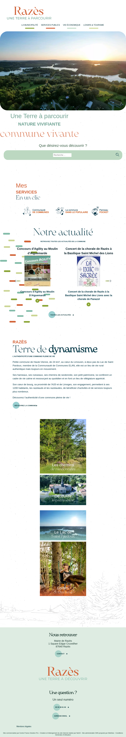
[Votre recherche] (62, 155)
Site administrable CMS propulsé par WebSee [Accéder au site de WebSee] (98, 733)
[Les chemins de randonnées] (63, 446)
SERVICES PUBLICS (50, 25)
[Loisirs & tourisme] (63, 569)
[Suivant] (116, 281)
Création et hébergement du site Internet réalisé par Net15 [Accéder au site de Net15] (60, 733)
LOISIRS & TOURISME (93, 25)
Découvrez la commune (25, 405)
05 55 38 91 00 (60, 707)
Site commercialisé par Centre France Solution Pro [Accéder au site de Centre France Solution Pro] (21, 733)
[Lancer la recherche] (116, 153)
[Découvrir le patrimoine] (63, 490)
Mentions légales (23, 726)
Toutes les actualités (60, 314)
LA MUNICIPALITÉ (29, 25)
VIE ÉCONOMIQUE (71, 25)
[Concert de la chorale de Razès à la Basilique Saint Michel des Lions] (88, 270)
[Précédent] (9, 281)
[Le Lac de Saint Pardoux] (63, 525)
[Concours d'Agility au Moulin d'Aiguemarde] (37, 270)
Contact (60, 653)
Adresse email (60, 715)
